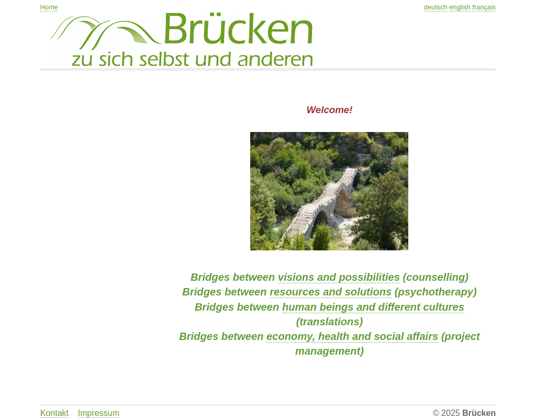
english (460, 7)
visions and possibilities (339, 277)
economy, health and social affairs (352, 336)
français (484, 7)
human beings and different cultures (373, 307)
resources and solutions (331, 292)
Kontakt (54, 413)
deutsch (436, 7)
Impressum (98, 413)
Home (49, 7)
